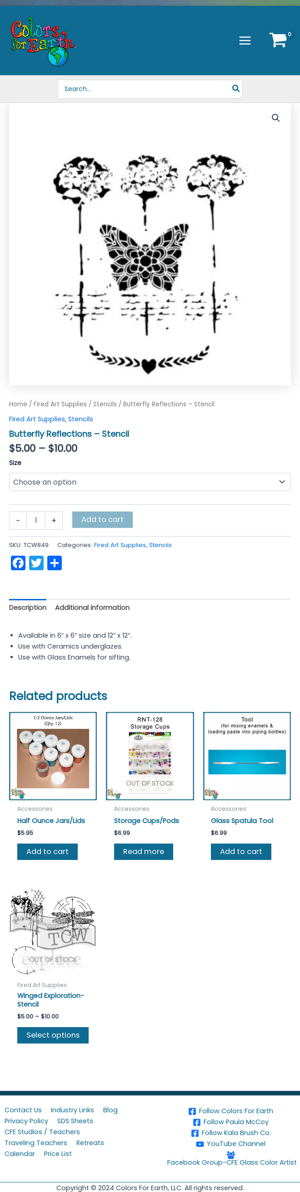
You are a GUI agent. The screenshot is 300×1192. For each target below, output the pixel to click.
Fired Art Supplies (60, 404)
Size (15, 462)
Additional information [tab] (92, 607)
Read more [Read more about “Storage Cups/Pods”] (143, 851)
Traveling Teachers (36, 1142)
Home (18, 404)
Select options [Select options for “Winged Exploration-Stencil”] (53, 1035)
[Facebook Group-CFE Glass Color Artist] (230, 1158)
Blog (110, 1110)
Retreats (90, 1142)
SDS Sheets (75, 1120)
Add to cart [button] (47, 851)
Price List (58, 1153)
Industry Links (72, 1110)
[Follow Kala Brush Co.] (230, 1133)
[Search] (238, 89)
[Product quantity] (35, 521)
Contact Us (23, 1110)
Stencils (105, 404)
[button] (276, 118)
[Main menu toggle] (245, 40)
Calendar (20, 1153)
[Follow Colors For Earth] (230, 1111)
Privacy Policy (26, 1120)
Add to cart (102, 519)
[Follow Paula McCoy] (230, 1122)
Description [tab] (27, 607)
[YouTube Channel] (230, 1144)
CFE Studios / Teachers (42, 1131)
